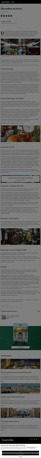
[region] (20, 451)
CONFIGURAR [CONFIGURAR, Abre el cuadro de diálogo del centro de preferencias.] (20, 456)
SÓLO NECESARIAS (20, 454)
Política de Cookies (32, 447)
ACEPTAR (20, 451)
